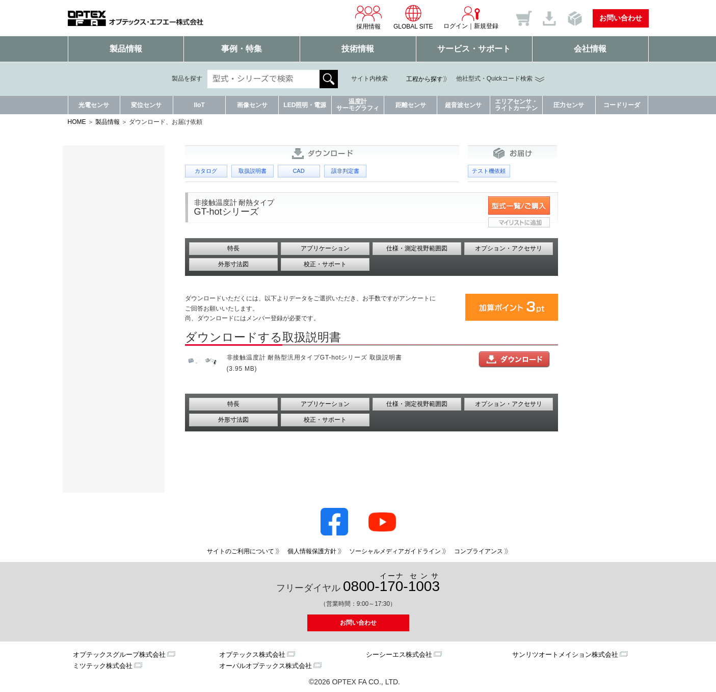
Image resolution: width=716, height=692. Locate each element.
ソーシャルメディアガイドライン (395, 551)
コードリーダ (621, 105)
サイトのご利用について (240, 551)
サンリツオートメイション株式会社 (565, 654)
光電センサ (93, 105)
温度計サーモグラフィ (357, 105)
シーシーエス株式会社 (399, 654)
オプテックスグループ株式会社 (119, 654)
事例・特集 (241, 48)
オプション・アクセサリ (508, 248)
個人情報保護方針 (311, 551)
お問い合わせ (620, 18)
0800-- (391, 583)
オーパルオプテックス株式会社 (265, 666)
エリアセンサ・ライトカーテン (516, 105)
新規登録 (486, 26)
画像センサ (252, 105)
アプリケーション (325, 248)
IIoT (199, 105)
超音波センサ (463, 105)
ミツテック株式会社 (102, 666)
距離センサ (410, 105)
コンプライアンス (478, 551)
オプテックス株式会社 (252, 654)
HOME (77, 121)
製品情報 (126, 48)
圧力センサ (568, 105)
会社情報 (590, 48)
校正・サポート (325, 264)
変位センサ (146, 105)
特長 (233, 248)
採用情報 (368, 17)
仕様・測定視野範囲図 (416, 248)
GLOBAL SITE (413, 17)
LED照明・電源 (304, 105)
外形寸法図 (233, 264)
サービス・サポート (474, 48)
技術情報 (357, 48)
